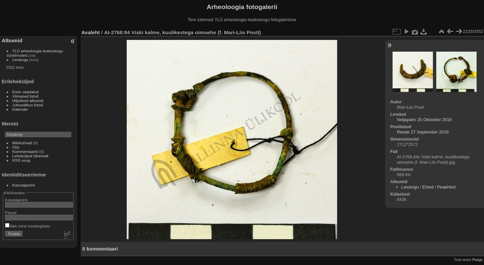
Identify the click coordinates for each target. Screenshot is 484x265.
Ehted (427, 187)
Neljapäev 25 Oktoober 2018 (424, 119)
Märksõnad (22, 143)
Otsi (15, 147)
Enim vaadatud (25, 92)
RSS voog (21, 160)
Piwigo (477, 260)
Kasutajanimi (23, 185)
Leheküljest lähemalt (30, 156)
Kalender (20, 109)
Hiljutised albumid (27, 100)
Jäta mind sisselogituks (27, 226)
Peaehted (446, 187)
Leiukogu (20, 59)
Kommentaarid (25, 151)
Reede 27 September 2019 (423, 132)
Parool (10, 212)
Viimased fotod (25, 96)
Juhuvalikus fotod (27, 105)
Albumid (12, 40)
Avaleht (90, 32)
